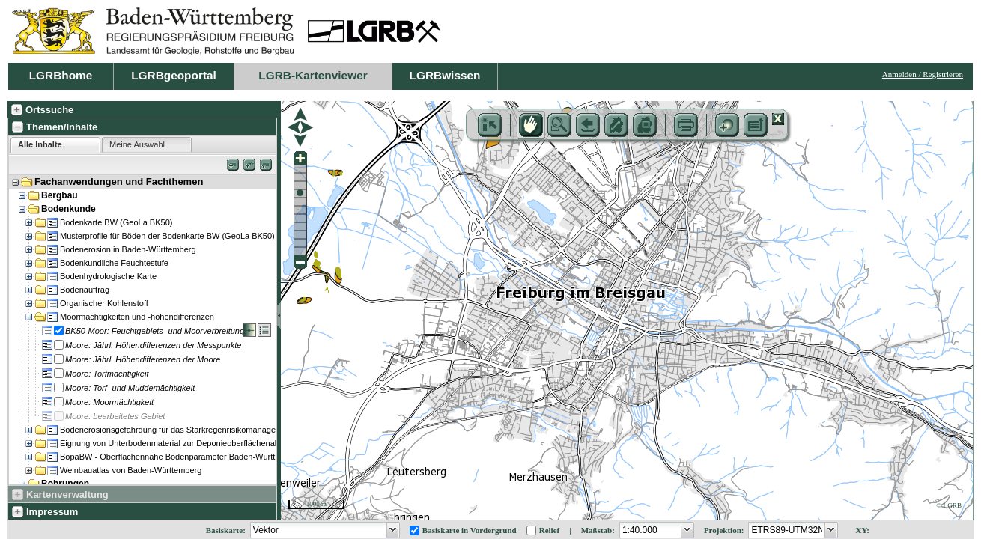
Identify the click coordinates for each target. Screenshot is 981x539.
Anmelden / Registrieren (922, 74)
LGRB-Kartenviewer (312, 75)
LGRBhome (61, 75)
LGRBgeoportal (173, 75)
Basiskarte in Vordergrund (469, 530)
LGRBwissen (445, 75)
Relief (549, 530)
